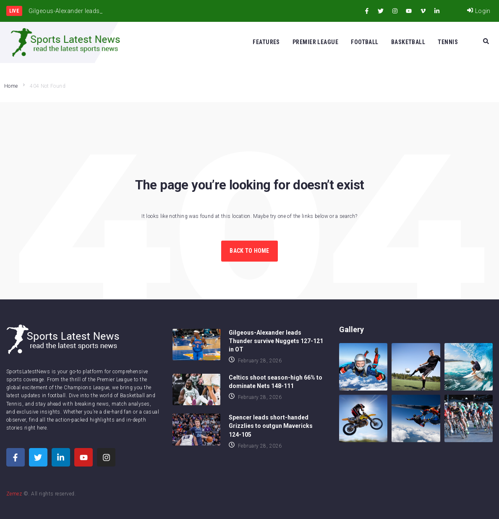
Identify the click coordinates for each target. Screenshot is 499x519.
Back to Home (249, 250)
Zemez (14, 494)
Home (11, 86)
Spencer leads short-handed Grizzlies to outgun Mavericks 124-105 (271, 426)
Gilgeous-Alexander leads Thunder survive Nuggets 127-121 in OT (276, 341)
